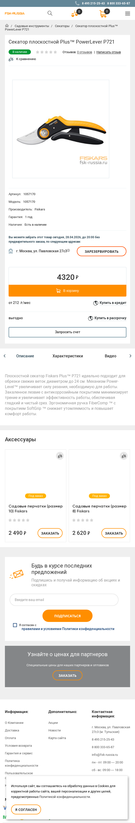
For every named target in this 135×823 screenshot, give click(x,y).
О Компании (14, 723)
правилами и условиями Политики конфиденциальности (68, 629)
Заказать (50, 533)
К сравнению (22, 59)
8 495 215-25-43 (93, 3)
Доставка (12, 730)
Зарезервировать (102, 251)
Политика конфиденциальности (21, 763)
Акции (53, 723)
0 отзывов (84, 52)
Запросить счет (67, 332)
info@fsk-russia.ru (105, 755)
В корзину (67, 290)
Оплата (10, 738)
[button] (4, 356)
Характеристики (68, 356)
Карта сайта (57, 738)
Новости (54, 730)
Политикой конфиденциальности (64, 797)
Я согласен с (63, 627)
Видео (110, 356)
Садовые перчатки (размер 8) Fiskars (99, 508)
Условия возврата (18, 745)
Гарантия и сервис (19, 753)
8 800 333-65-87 (118, 3)
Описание (25, 356)
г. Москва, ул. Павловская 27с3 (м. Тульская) (111, 729)
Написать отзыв (108, 52)
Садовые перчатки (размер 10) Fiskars (36, 508)
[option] (60, 129)
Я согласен (26, 809)
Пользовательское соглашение (19, 775)
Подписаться (67, 616)
